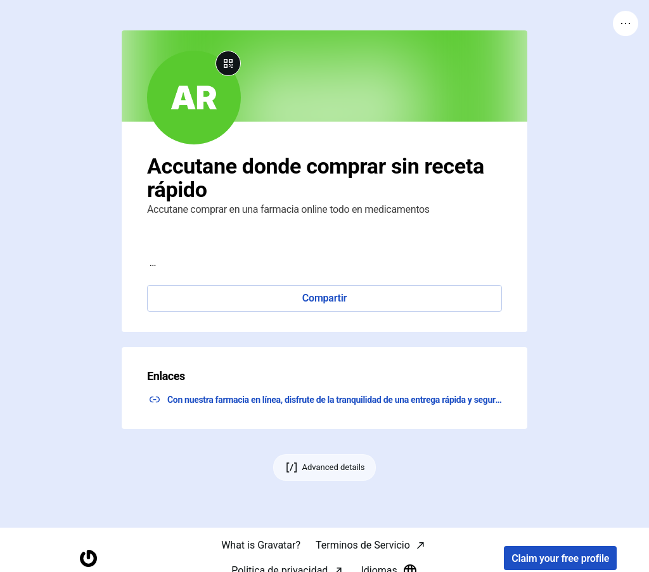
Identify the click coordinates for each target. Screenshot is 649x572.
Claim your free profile (560, 558)
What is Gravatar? (260, 545)
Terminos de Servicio (363, 545)
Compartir (324, 298)
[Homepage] (89, 558)
